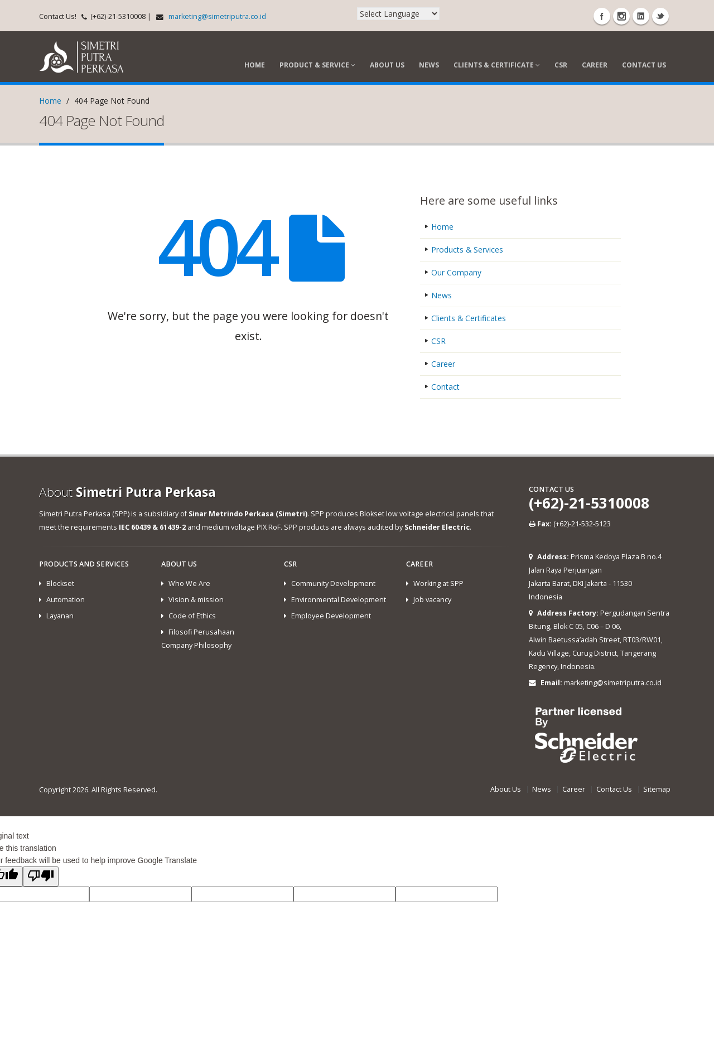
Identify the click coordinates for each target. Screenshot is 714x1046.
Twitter (660, 16)
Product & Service (317, 65)
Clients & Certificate (497, 65)
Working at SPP (438, 583)
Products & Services (467, 249)
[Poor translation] (41, 876)
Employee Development (331, 616)
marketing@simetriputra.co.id (217, 16)
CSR (560, 65)
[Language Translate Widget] (398, 13)
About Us (387, 65)
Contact (445, 386)
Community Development (333, 583)
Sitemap (656, 789)
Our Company (456, 272)
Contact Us (644, 65)
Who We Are (189, 583)
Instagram (621, 16)
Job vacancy (432, 599)
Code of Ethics (192, 616)
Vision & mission (196, 599)
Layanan (60, 616)
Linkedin (641, 16)
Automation (65, 599)
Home (254, 65)
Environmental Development (338, 599)
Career (594, 65)
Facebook (602, 16)
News (429, 65)
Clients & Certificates (468, 318)
